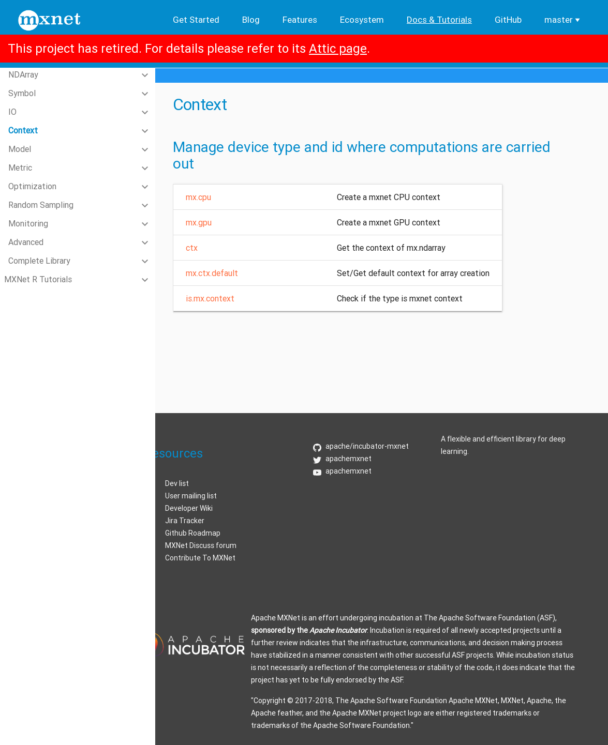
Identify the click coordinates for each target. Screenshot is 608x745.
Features (300, 19)
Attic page (338, 48)
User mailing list (191, 495)
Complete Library (39, 260)
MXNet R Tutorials (38, 279)
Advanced (25, 242)
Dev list (177, 483)
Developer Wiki (189, 508)
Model (19, 149)
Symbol (22, 93)
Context (23, 130)
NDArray (23, 74)
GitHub (508, 19)
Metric (20, 167)
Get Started (196, 19)
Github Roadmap (192, 533)
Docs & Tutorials (439, 19)
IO (12, 112)
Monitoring (28, 223)
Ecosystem (362, 19)
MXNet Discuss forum (200, 545)
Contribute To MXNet (200, 557)
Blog (251, 19)
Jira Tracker (184, 520)
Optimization (32, 186)
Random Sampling (40, 205)
